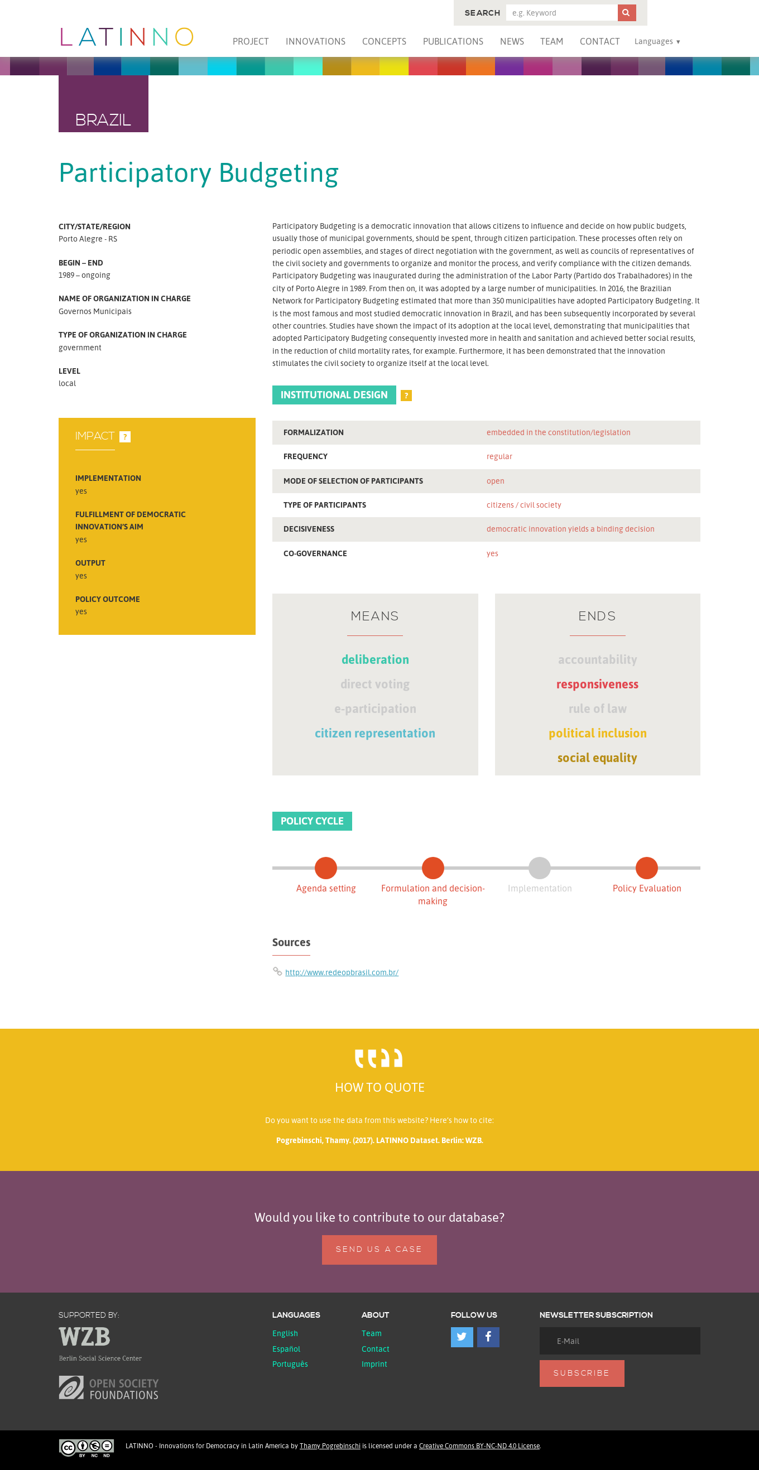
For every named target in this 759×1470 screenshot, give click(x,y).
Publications (453, 41)
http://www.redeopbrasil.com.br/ (341, 972)
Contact (600, 41)
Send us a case (379, 1250)
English (285, 1333)
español (286, 1348)
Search (483, 13)
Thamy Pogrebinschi (330, 1446)
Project (251, 41)
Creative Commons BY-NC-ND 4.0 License (479, 1446)
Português (290, 1363)
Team (551, 41)
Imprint (374, 1363)
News (512, 41)
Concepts (384, 41)
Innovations (315, 41)
